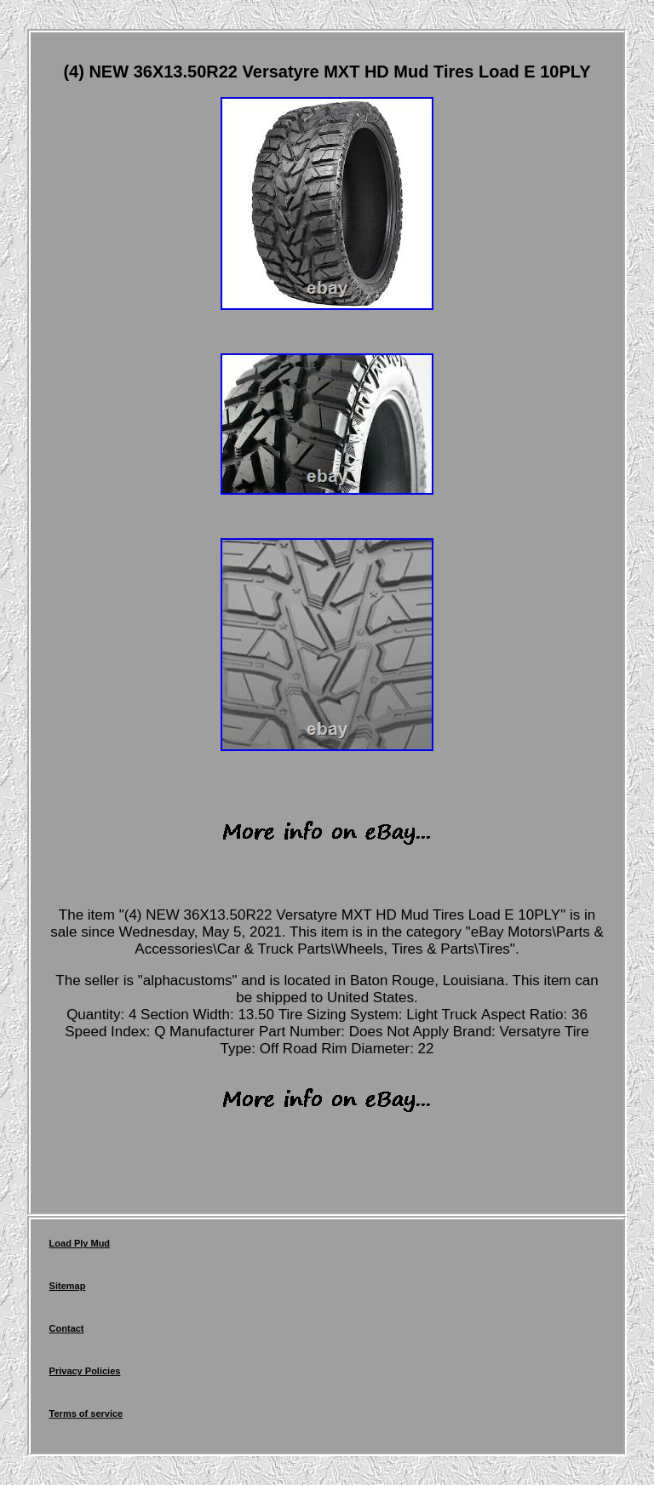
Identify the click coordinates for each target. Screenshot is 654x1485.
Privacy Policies (85, 1371)
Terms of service (86, 1413)
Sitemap (67, 1286)
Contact (66, 1328)
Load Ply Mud (80, 1243)
